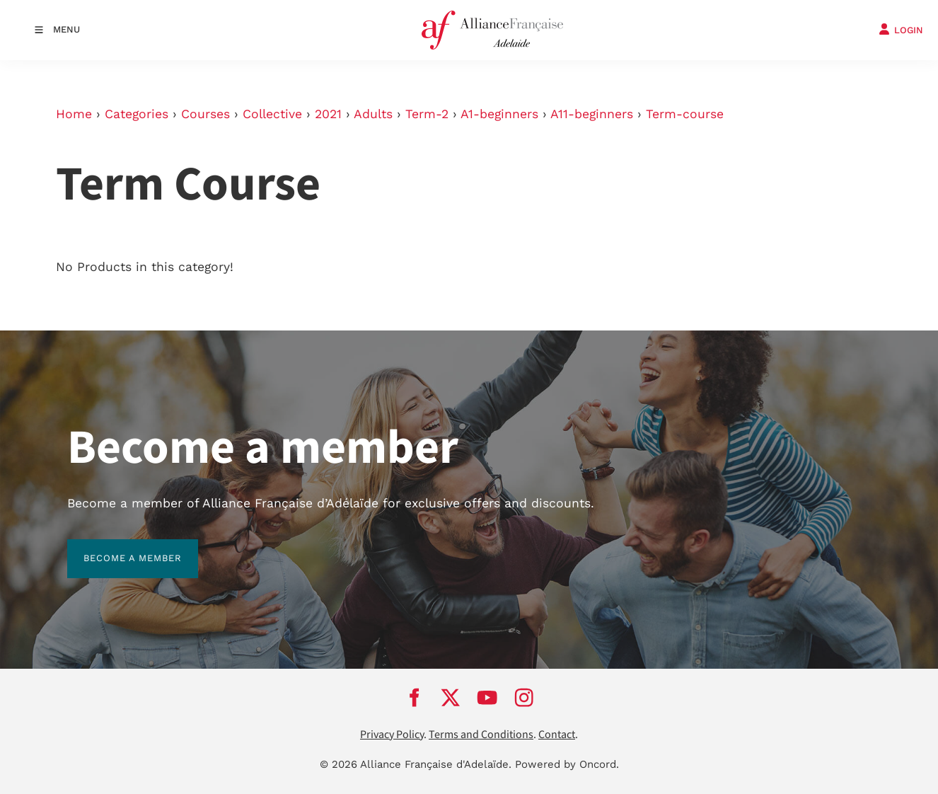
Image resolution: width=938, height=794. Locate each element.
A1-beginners (499, 114)
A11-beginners (591, 114)
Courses (205, 114)
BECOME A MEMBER (116, 547)
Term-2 (426, 114)
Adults (373, 114)
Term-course (685, 114)
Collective (272, 114)
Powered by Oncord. (567, 764)
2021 (328, 114)
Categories (136, 114)
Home (74, 114)
